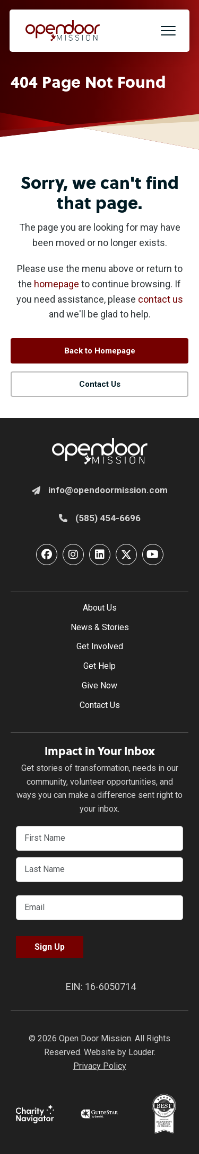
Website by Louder (119, 1052)
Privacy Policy (99, 1066)
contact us (160, 299)
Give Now (99, 685)
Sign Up (49, 947)
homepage (56, 283)
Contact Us (100, 705)
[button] (168, 30)
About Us (100, 608)
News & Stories (100, 627)
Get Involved (99, 646)
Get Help (99, 666)
